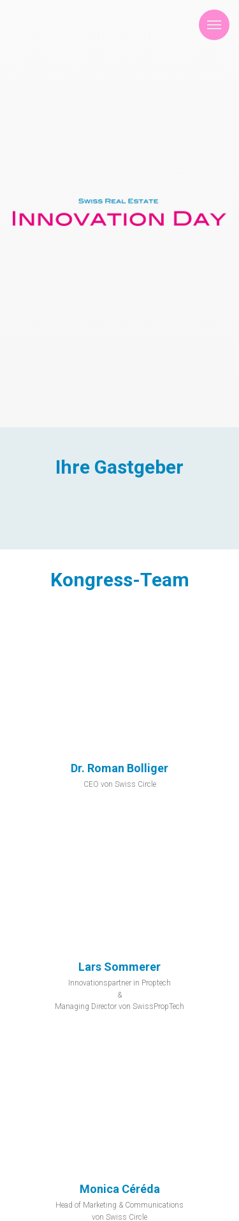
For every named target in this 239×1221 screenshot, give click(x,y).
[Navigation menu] (214, 24)
